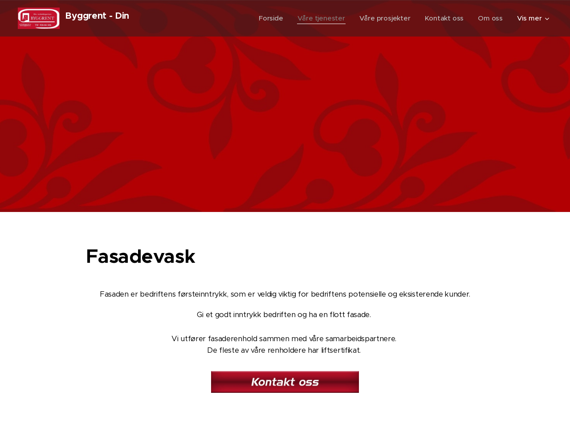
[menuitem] (269, 18)
